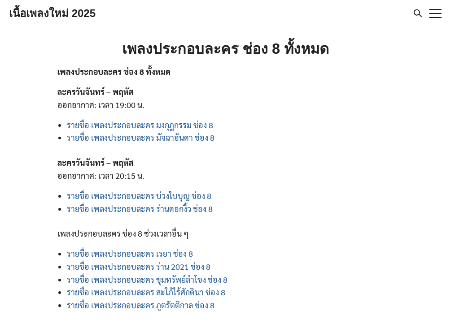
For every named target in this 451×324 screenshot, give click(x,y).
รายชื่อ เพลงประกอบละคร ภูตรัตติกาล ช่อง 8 (141, 305)
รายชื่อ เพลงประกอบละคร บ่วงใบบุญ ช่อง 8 (139, 195)
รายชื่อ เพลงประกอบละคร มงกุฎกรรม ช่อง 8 (140, 125)
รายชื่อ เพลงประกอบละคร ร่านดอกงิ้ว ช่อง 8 (140, 208)
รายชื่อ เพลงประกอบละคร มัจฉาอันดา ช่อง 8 (141, 137)
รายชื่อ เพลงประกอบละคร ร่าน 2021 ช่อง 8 (138, 266)
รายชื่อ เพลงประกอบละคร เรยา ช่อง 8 (130, 253)
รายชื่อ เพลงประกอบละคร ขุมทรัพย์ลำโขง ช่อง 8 (147, 279)
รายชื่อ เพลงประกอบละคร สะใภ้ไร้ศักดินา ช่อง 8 (146, 292)
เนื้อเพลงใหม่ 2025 (52, 13)
